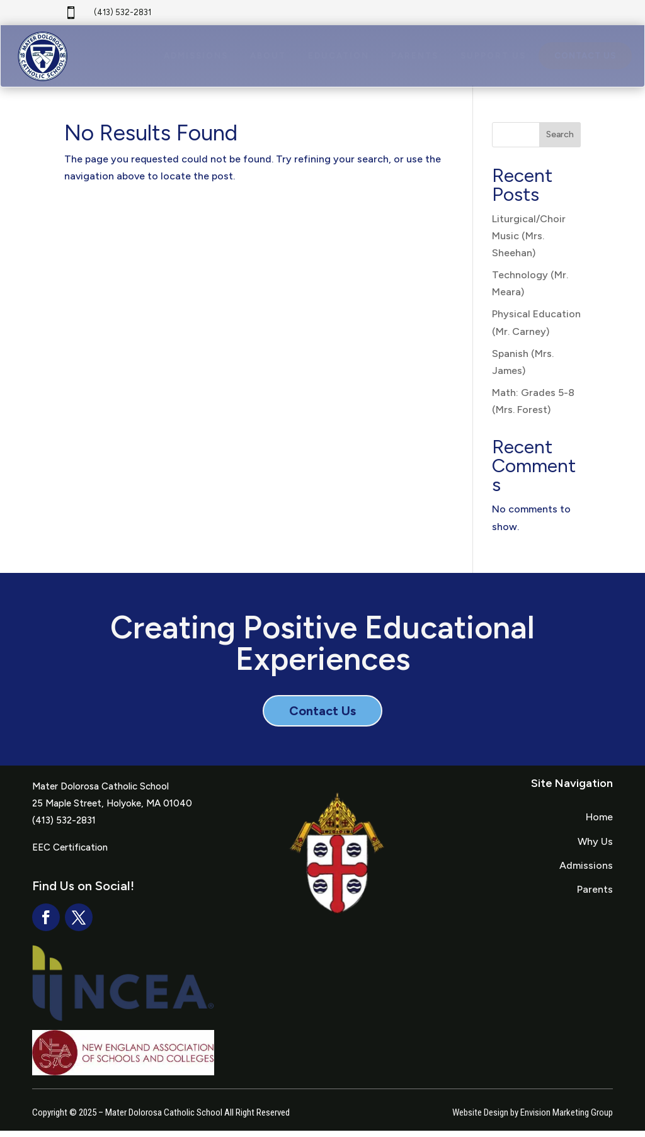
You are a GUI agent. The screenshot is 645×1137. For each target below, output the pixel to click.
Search (560, 140)
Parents (595, 896)
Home (599, 823)
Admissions (586, 871)
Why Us (595, 847)
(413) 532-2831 (122, 12)
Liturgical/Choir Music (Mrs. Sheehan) (529, 241)
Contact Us (322, 717)
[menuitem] (195, 58)
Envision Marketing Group (566, 1118)
